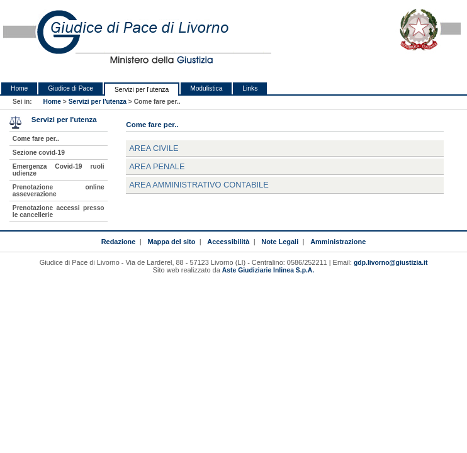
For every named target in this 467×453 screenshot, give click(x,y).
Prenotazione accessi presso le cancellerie (58, 211)
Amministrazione (338, 241)
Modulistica (206, 88)
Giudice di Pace (70, 88)
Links (249, 88)
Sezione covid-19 (39, 152)
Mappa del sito (171, 241)
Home (19, 88)
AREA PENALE (156, 166)
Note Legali (279, 241)
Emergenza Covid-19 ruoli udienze (58, 170)
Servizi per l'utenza (142, 89)
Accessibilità (228, 241)
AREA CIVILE (153, 148)
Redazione (118, 241)
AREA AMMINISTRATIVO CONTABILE (198, 184)
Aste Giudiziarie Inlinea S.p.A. (268, 270)
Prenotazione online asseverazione (58, 191)
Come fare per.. (36, 138)
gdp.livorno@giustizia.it (390, 262)
